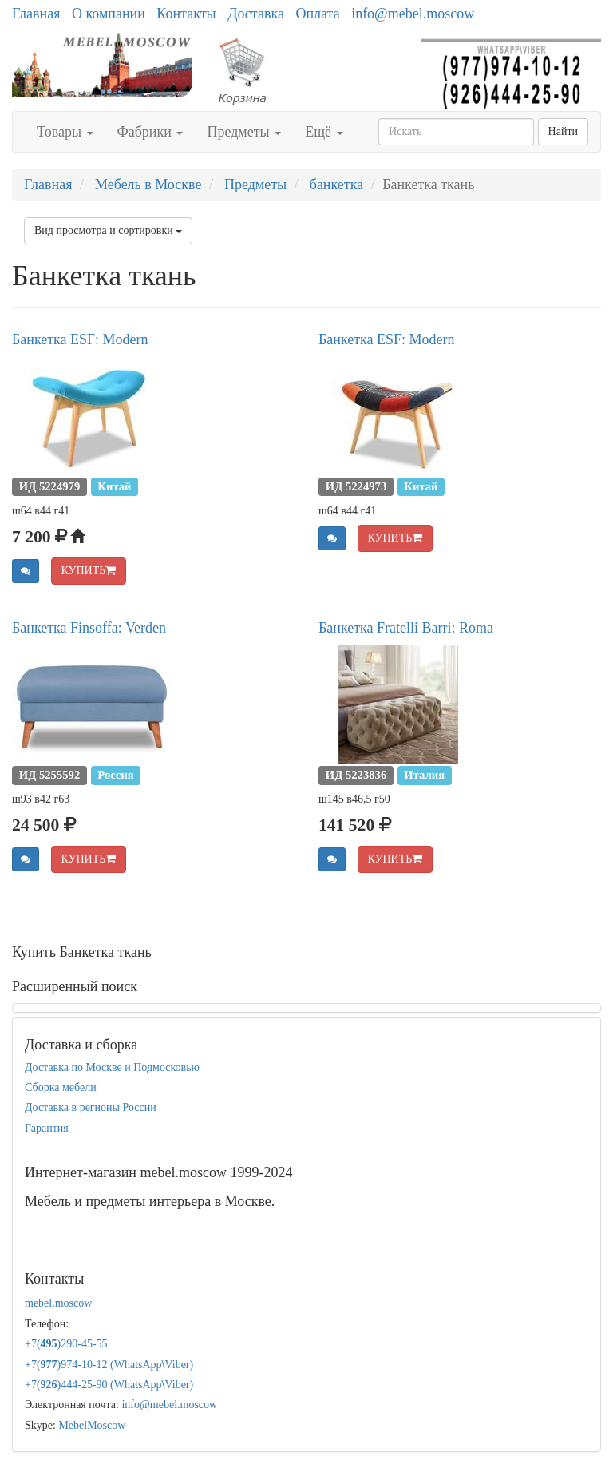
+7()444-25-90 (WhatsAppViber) (109, 1385)
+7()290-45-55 (66, 1344)
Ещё (323, 132)
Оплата (317, 14)
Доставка (255, 14)
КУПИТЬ (89, 571)
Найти (563, 131)
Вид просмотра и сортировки (108, 230)
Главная (36, 14)
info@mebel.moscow (412, 14)
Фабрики (150, 132)
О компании (108, 14)
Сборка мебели (61, 1087)
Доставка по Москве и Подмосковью (112, 1067)
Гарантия (47, 1128)
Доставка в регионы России (90, 1107)
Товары (65, 132)
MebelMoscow (91, 1425)
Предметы (244, 132)
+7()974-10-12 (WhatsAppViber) (109, 1365)
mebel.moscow (58, 1303)
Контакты (186, 14)
